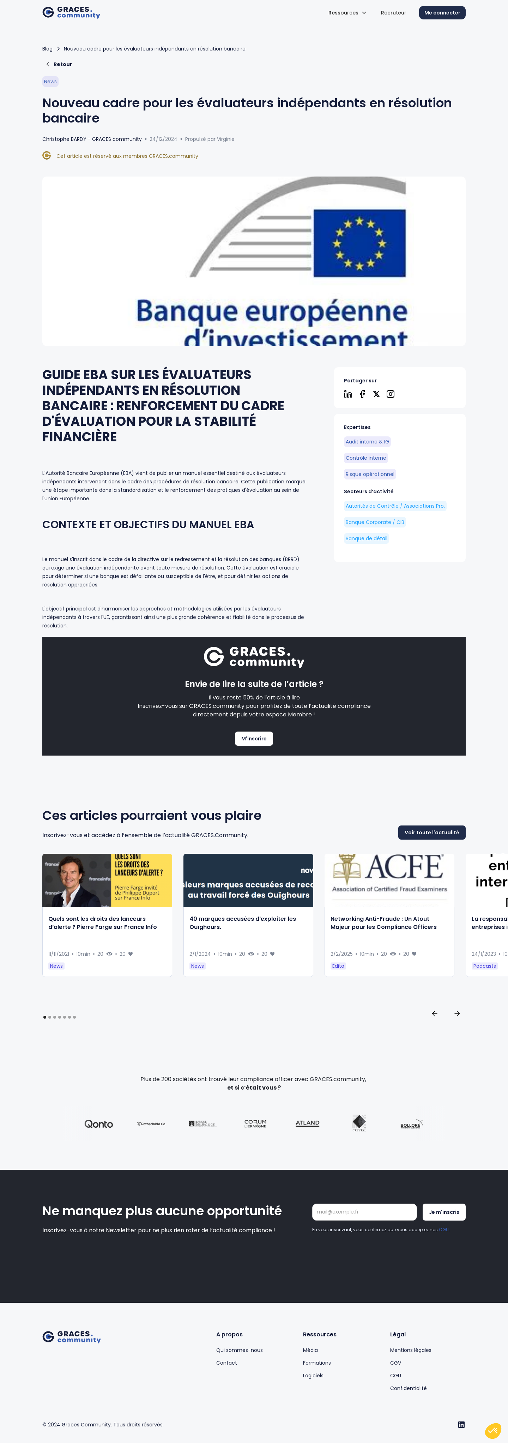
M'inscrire (254, 738)
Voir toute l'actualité (432, 848)
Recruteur (393, 12)
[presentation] (365, 1252)
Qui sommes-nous (239, 1350)
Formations (317, 1362)
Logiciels (313, 1375)
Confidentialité (408, 1388)
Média (310, 1350)
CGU (444, 1230)
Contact (226, 1362)
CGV (395, 1362)
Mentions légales (410, 1350)
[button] (347, 12)
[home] (71, 13)
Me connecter (442, 12)
